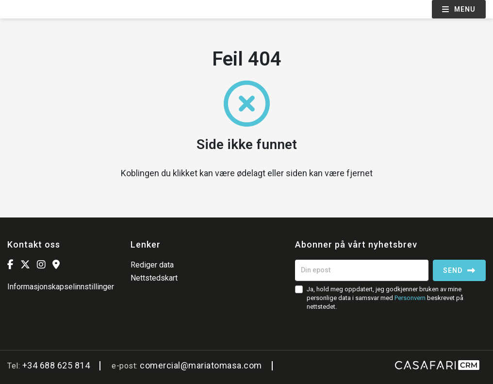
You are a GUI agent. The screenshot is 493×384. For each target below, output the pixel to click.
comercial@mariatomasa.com (201, 365)
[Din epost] (361, 270)
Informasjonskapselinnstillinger (60, 286)
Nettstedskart (154, 278)
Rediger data (152, 264)
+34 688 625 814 (56, 365)
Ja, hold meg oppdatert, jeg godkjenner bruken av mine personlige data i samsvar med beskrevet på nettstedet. (385, 297)
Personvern (410, 297)
